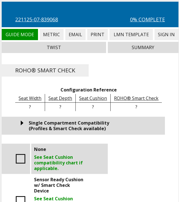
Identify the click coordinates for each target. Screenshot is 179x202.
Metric (52, 34)
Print (97, 34)
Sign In (166, 34)
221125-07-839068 (36, 19)
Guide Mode (20, 34)
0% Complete (147, 19)
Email (75, 34)
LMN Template (131, 34)
